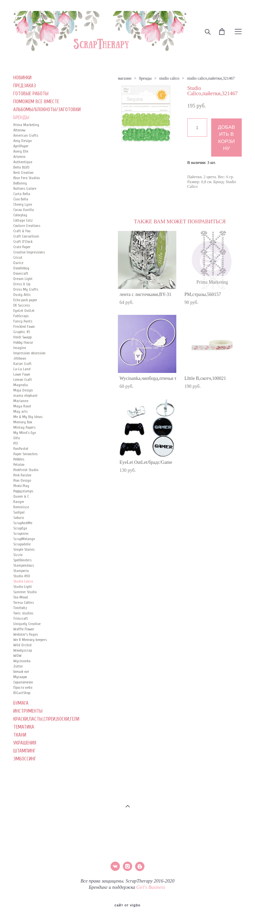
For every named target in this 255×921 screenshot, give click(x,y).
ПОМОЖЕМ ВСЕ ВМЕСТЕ (36, 102)
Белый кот (21, 671)
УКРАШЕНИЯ (24, 743)
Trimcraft (20, 618)
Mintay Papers (24, 427)
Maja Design (23, 390)
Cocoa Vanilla (23, 209)
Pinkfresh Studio (25, 469)
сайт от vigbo (127, 905)
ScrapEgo (20, 528)
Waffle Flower (23, 629)
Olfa (16, 438)
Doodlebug (21, 268)
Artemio (19, 156)
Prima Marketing (26, 124)
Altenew (19, 130)
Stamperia (21, 570)
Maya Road (22, 406)
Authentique (22, 162)
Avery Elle (20, 151)
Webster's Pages (25, 634)
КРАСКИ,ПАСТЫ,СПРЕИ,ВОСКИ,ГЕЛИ (46, 719)
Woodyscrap (22, 650)
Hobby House (23, 342)
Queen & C (21, 496)
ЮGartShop (21, 692)
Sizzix (18, 554)
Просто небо (22, 687)
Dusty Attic (22, 294)
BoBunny (20, 183)
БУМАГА (21, 703)
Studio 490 (21, 576)
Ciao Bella (20, 199)
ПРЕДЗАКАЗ (24, 86)
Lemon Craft (22, 379)
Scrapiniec (21, 533)
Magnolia (20, 385)
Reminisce (21, 507)
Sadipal (19, 512)
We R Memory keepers (30, 639)
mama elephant (25, 395)
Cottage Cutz (23, 220)
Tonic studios (23, 613)
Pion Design (22, 480)
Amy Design (22, 140)
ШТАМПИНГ (24, 751)
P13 (15, 443)
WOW (17, 655)
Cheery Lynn (22, 204)
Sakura (18, 517)
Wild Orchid (22, 645)
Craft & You (22, 231)
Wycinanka (22, 661)
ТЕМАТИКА (23, 727)
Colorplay (20, 215)
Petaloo (18, 464)
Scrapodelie (22, 544)
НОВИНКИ (22, 78)
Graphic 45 (21, 331)
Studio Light (22, 586)
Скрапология (23, 682)
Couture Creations (26, 225)
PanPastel (20, 448)
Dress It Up (21, 284)
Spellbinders (22, 560)
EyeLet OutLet (24, 310)
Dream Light (23, 278)
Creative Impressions (29, 252)
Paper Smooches (25, 454)
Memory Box (22, 422)
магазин (124, 78)
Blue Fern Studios (26, 178)
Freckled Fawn (24, 326)
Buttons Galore (24, 188)
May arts (20, 411)
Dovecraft (20, 273)
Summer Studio (25, 592)
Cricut (17, 257)
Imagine (19, 347)
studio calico (169, 78)
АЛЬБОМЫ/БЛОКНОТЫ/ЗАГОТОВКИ (47, 109)
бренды (145, 78)
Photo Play (21, 485)
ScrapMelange (24, 538)
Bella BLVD (21, 167)
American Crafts (25, 135)
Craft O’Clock (23, 241)
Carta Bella (21, 193)
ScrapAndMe (22, 523)
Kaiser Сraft (22, 363)
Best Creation (23, 172)
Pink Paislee (22, 475)
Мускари (20, 676)
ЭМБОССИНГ (24, 759)
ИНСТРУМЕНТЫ (27, 711)
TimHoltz (20, 607)
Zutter (18, 666)
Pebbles (18, 459)
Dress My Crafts (25, 289)
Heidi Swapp (22, 337)
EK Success (21, 305)
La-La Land (22, 369)
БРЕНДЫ (21, 117)
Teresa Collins (23, 602)
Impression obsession (29, 353)
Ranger (18, 501)
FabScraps (21, 316)
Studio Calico (23, 581)
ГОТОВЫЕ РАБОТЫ (30, 94)
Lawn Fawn (21, 374)
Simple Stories (24, 549)
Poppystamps (23, 491)
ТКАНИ (19, 735)
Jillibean (19, 358)
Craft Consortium (26, 236)
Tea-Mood (20, 597)
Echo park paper (25, 300)
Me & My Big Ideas (27, 416)
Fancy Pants (22, 321)
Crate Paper (22, 247)
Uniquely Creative (27, 623)
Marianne (20, 400)
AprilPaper (21, 146)
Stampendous (23, 565)
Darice (18, 262)
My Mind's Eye (24, 432)
